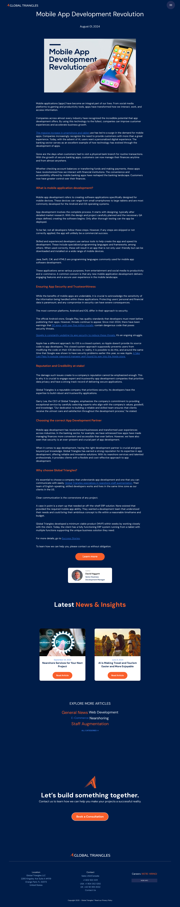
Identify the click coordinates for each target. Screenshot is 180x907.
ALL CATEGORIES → (90, 730)
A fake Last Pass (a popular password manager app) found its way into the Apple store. (88, 355)
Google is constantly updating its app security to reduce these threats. (76, 335)
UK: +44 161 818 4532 (90, 887)
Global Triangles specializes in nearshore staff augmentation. (99, 482)
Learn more (90, 556)
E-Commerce (80, 718)
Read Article (62, 675)
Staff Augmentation (90, 723)
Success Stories (71, 538)
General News (75, 712)
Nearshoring (99, 718)
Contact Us (90, 890)
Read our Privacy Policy (103, 900)
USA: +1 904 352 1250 (90, 883)
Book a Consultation (90, 816)
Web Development (103, 712)
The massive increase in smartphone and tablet (63, 132)
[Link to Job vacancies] (144, 880)
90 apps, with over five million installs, (73, 325)
